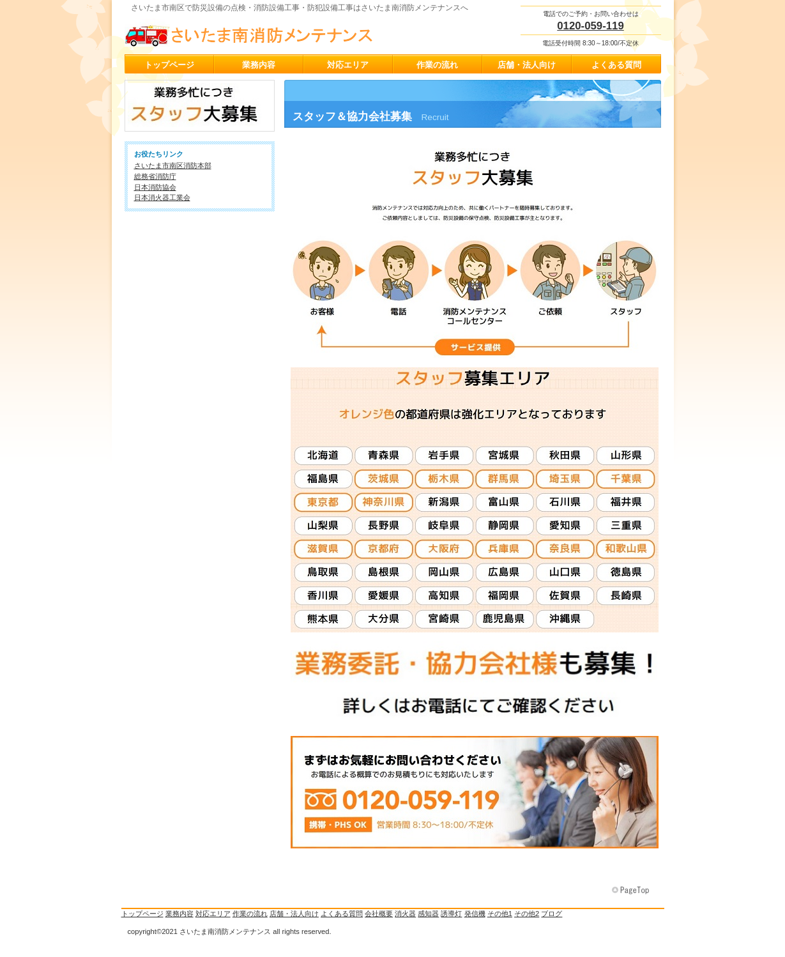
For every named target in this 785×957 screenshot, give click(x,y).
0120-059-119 (590, 26)
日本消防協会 (155, 187)
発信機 (474, 913)
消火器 (405, 913)
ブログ (551, 913)
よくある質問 (342, 913)
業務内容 (179, 913)
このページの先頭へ (632, 890)
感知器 (428, 913)
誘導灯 (451, 913)
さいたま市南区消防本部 (172, 165)
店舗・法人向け (294, 913)
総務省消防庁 (155, 176)
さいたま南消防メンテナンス (252, 33)
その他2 (526, 913)
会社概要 (379, 913)
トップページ (142, 913)
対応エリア (213, 913)
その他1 (499, 913)
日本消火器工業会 (162, 197)
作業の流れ (250, 913)
